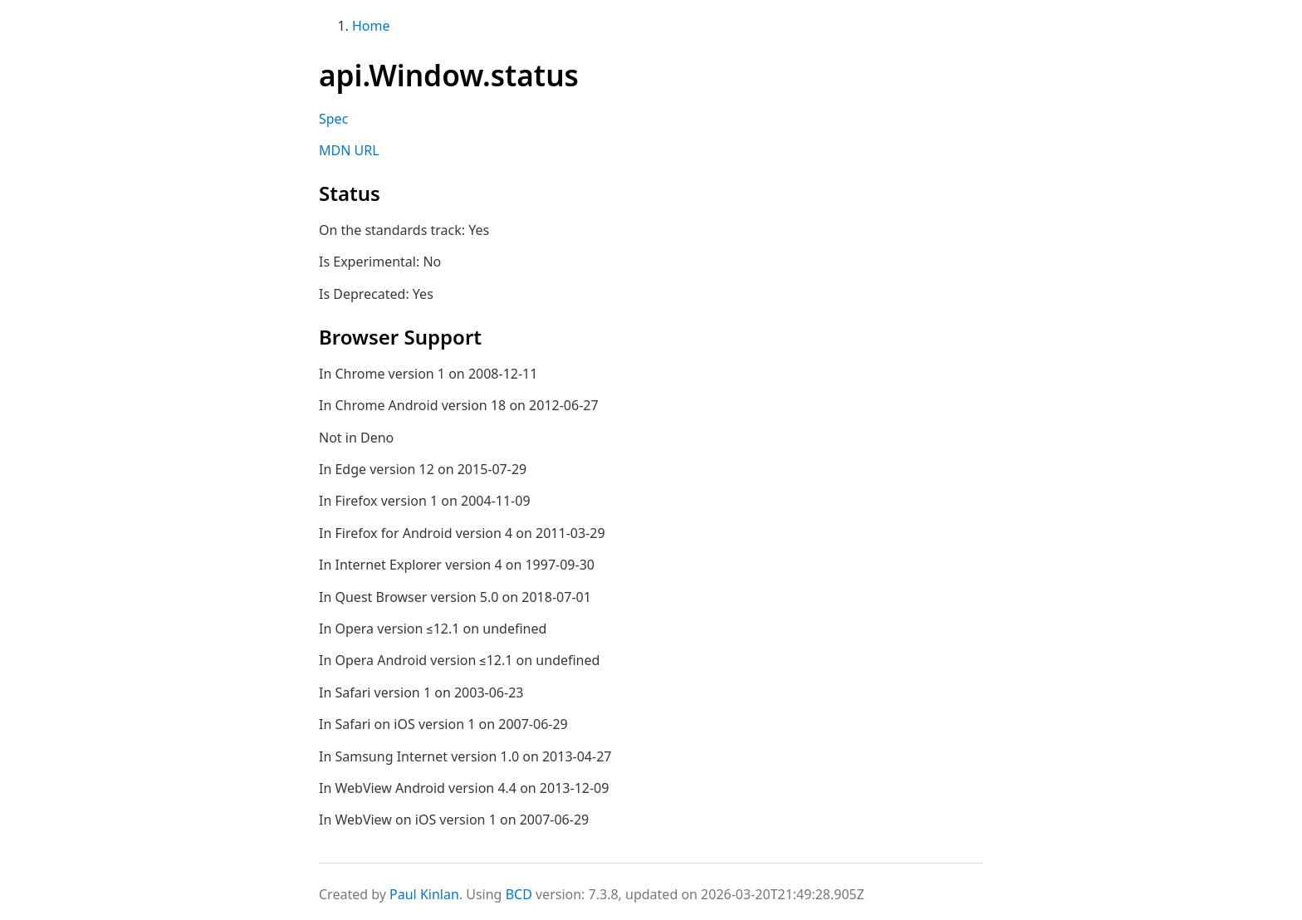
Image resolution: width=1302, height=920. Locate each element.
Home (371, 26)
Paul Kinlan (424, 894)
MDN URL (349, 150)
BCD (519, 894)
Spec (333, 119)
